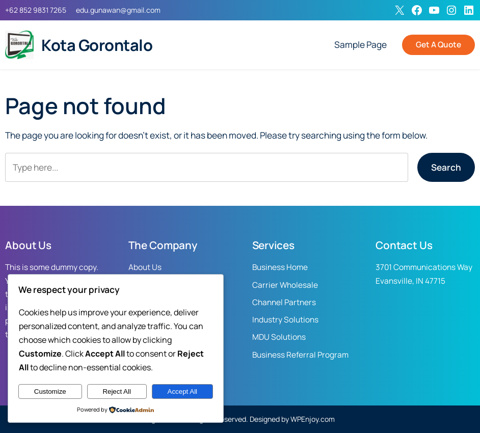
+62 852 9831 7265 (35, 10)
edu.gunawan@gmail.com (118, 10)
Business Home (280, 267)
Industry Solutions (285, 319)
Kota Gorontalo (96, 45)
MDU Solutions (279, 337)
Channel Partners (284, 302)
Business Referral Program (300, 354)
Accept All (183, 391)
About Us (145, 267)
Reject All (116, 391)
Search (446, 167)
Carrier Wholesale (285, 285)
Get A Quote (438, 44)
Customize (50, 391)
